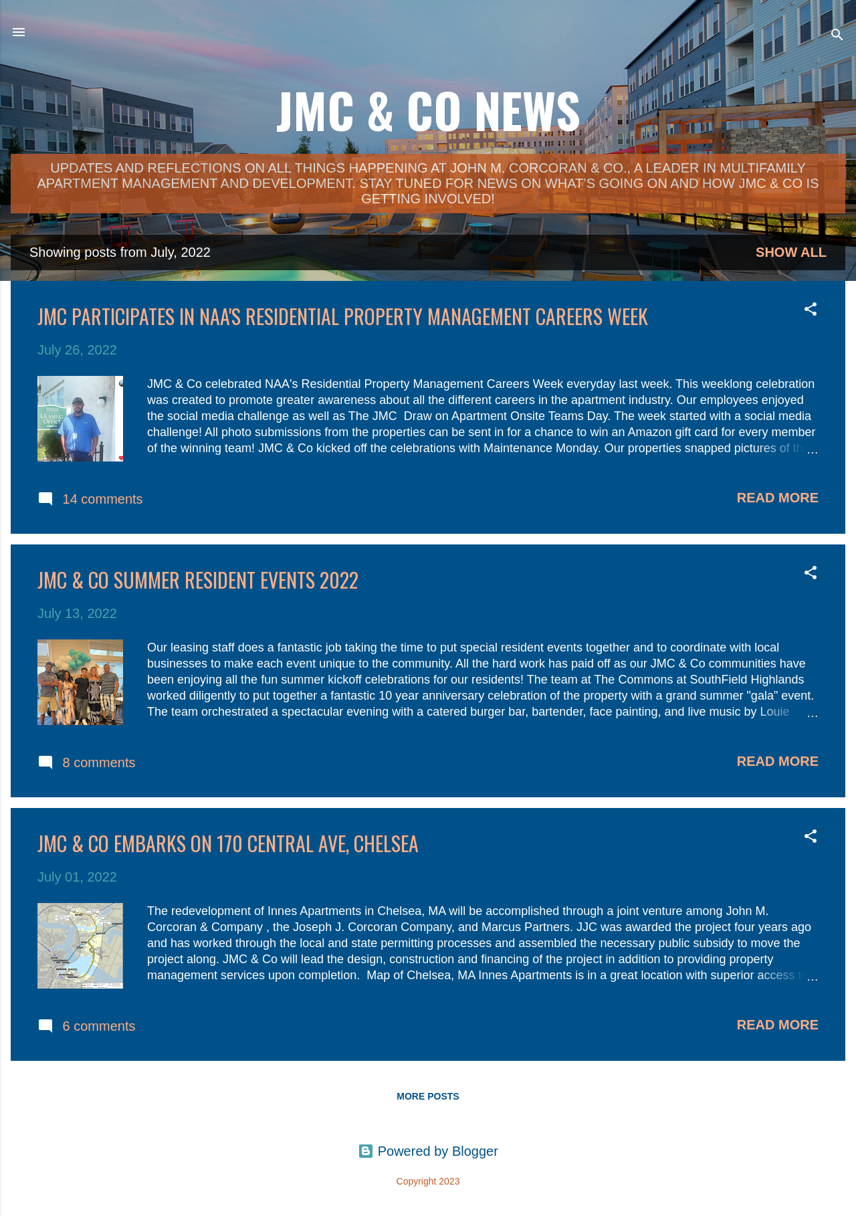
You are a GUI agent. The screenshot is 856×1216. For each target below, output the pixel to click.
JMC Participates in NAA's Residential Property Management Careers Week (342, 316)
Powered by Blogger (428, 1151)
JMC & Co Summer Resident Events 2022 (197, 580)
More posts (428, 1096)
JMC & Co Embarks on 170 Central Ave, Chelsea (228, 843)
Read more (778, 497)
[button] (810, 310)
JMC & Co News (428, 109)
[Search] (837, 36)
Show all (791, 252)
